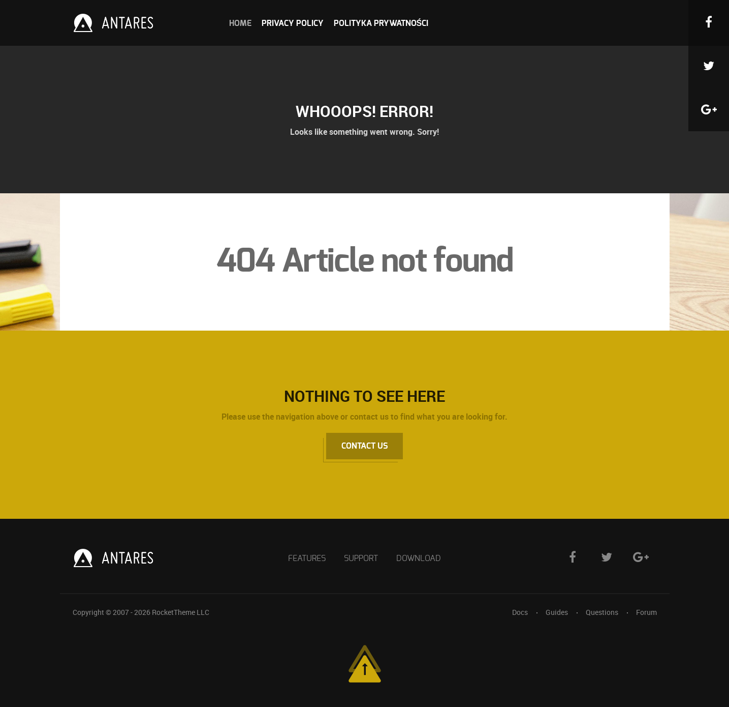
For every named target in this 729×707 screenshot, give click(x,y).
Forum (646, 612)
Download (418, 558)
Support (361, 558)
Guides (557, 612)
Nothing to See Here (364, 396)
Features (307, 558)
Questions (602, 612)
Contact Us (364, 446)
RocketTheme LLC (180, 612)
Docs (520, 612)
